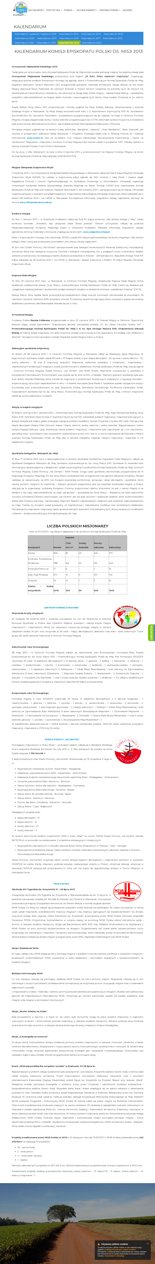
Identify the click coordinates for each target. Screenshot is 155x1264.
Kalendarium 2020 (25, 38)
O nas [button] (22, 10)
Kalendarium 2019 (47, 38)
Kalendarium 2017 (90, 38)
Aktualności (36, 10)
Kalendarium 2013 (69, 42)
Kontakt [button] (19, 15)
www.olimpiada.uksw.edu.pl (36, 202)
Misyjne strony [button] (110, 10)
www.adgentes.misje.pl (96, 232)
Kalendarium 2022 (113, 34)
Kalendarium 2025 (91, 42)
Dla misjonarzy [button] (87, 10)
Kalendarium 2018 (69, 38)
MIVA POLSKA (61, 883)
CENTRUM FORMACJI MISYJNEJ (61, 607)
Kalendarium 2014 (46, 42)
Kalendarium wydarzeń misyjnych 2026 (35, 34)
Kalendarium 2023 (91, 34)
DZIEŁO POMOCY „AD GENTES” (62, 739)
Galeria (127, 10)
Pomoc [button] (69, 10)
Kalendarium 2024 (69, 34)
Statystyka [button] (54, 10)
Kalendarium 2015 (24, 42)
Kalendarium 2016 (112, 38)
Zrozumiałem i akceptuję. (115, 1256)
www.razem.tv (35, 138)
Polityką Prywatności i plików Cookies (120, 1250)
